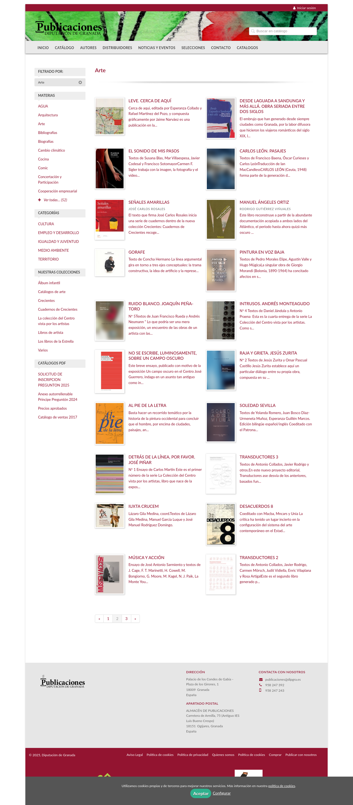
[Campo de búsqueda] (283, 31)
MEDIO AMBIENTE (53, 250)
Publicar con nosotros (301, 755)
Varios (43, 350)
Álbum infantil (49, 283)
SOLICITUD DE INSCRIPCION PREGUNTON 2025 (53, 379)
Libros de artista (50, 332)
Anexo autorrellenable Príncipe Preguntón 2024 (57, 397)
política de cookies (281, 786)
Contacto (221, 48)
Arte (60, 82)
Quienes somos (223, 755)
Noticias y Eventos (156, 48)
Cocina (43, 159)
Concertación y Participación (50, 179)
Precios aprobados (52, 408)
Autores (88, 48)
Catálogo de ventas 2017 (57, 417)
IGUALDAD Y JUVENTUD (58, 241)
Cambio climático (51, 150)
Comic (43, 168)
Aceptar (200, 793)
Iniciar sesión (304, 8)
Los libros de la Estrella (56, 341)
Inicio (43, 48)
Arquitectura (48, 115)
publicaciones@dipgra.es (283, 679)
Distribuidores (117, 48)
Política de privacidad (192, 755)
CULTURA (46, 224)
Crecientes (46, 300)
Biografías (46, 141)
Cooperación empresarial (57, 191)
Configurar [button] (222, 793)
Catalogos (247, 48)
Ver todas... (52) (52, 200)
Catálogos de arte (52, 291)
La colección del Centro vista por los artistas (56, 321)
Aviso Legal (135, 755)
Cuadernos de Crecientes (57, 309)
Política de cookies (160, 755)
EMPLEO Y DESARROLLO (58, 232)
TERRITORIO (48, 259)
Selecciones (193, 48)
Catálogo (64, 48)
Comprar (275, 755)
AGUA (43, 106)
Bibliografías (47, 132)
